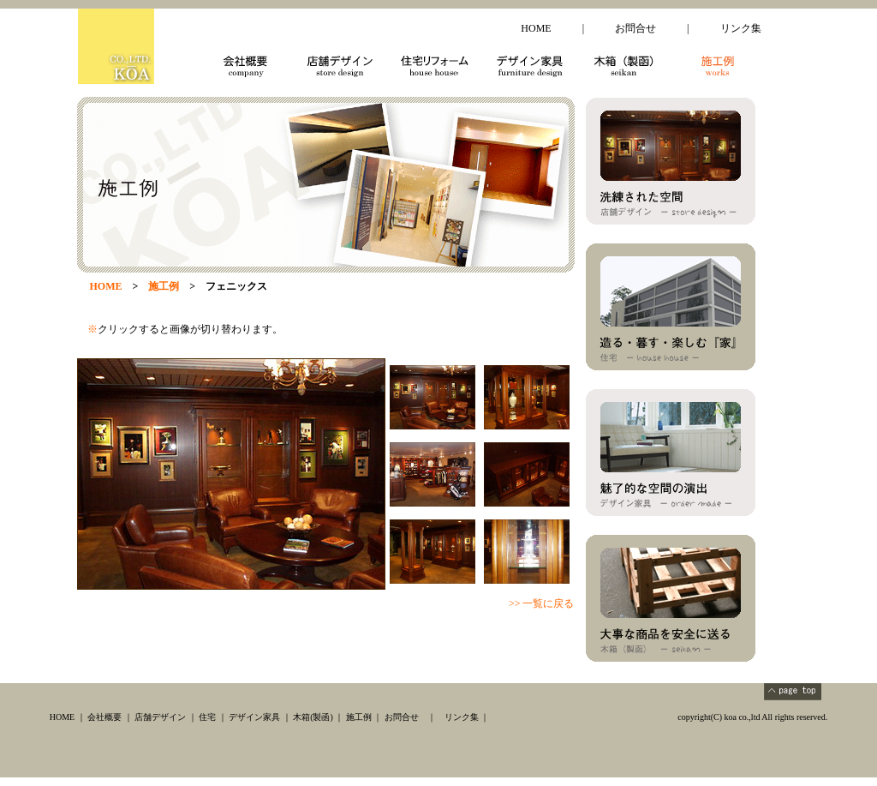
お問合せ (635, 28)
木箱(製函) (313, 717)
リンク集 (740, 28)
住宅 (207, 717)
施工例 (359, 717)
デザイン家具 (254, 717)
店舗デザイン (160, 717)
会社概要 (104, 717)
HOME (536, 28)
